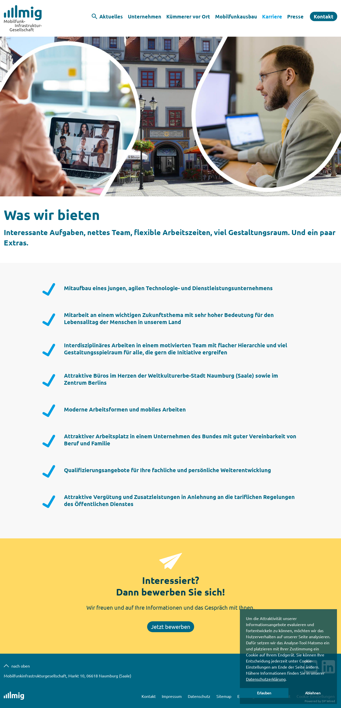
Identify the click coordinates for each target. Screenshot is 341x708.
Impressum (172, 696)
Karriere (272, 16)
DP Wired (328, 701)
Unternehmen (144, 16)
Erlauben (264, 693)
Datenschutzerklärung (266, 678)
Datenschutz (199, 696)
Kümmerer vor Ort (188, 16)
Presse (295, 16)
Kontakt (323, 16)
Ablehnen (313, 693)
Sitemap (224, 696)
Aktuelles (111, 16)
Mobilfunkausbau (236, 16)
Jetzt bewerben (170, 626)
